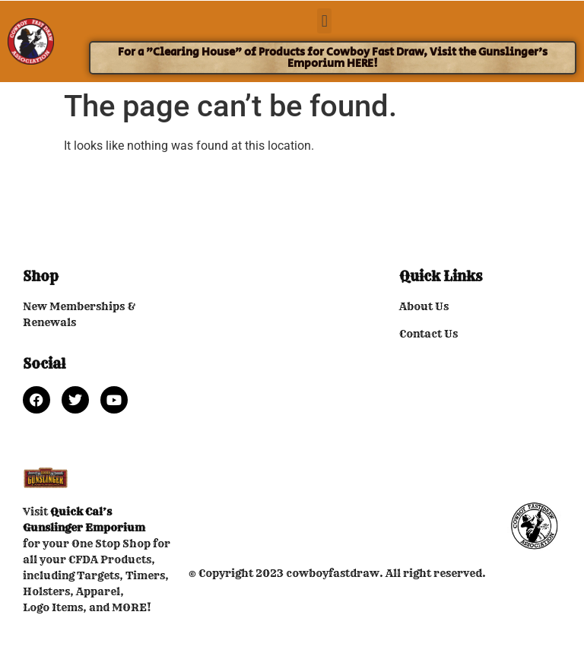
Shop (41, 276)
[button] (324, 20)
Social (44, 363)
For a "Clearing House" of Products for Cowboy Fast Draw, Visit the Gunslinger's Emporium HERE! (333, 57)
